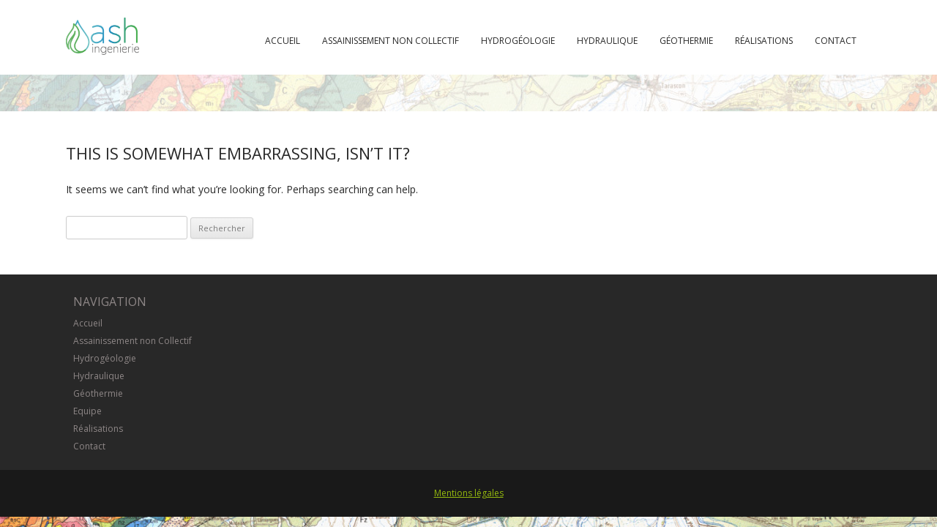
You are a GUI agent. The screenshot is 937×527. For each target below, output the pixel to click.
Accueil (282, 40)
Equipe (87, 411)
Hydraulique (607, 40)
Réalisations (764, 40)
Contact (835, 40)
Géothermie (686, 40)
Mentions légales (469, 493)
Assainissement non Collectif (390, 40)
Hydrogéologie (518, 40)
